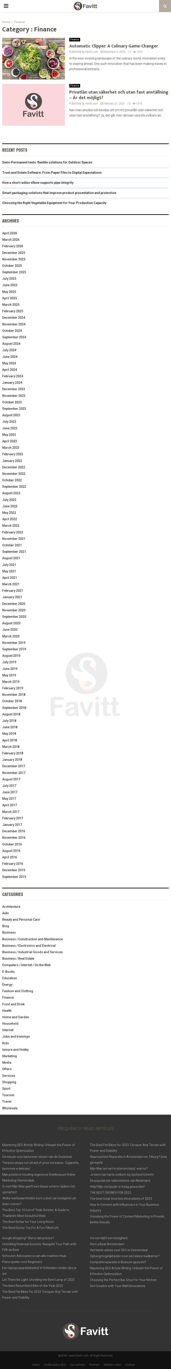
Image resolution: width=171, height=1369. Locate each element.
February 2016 (12, 863)
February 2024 (12, 376)
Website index (112, 1364)
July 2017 (9, 786)
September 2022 (14, 486)
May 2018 (9, 733)
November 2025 (13, 259)
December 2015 (13, 870)
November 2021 (13, 539)
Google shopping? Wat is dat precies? (28, 1238)
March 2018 (10, 747)
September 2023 (14, 408)
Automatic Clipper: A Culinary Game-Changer (113, 46)
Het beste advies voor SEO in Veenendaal (119, 1250)
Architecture (11, 906)
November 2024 (13, 324)
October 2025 (12, 265)
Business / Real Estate (18, 958)
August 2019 (11, 655)
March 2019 (10, 681)
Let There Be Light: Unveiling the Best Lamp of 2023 (38, 1279)
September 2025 (14, 272)
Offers (7, 1069)
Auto (5, 913)
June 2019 (9, 669)
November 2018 (13, 694)
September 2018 (14, 708)
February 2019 (12, 688)
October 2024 (12, 331)
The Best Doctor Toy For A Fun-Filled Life (30, 1228)
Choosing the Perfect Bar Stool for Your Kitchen (123, 1280)
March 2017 (10, 812)
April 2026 (9, 233)
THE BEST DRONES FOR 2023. (111, 1192)
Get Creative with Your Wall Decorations (117, 1286)
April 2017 (9, 805)
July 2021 (9, 565)
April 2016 (9, 857)
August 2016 (11, 851)
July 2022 (9, 500)
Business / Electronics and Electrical (29, 945)
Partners (94, 1364)
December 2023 (13, 389)
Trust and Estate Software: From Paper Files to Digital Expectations (52, 172)
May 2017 (9, 798)
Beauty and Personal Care (21, 919)
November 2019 (13, 643)
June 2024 (9, 357)
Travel (6, 1101)
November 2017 (13, 773)
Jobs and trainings (16, 1036)
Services (8, 1075)
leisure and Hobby (15, 1049)
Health (7, 1010)
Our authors (77, 1364)
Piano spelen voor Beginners (22, 1262)
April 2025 (9, 298)
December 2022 (13, 467)
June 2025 (9, 285)
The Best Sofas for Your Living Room (28, 1222)
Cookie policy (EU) (55, 1364)
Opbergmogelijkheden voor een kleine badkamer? (125, 1256)
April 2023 (9, 441)
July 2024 (9, 350)
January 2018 (12, 759)
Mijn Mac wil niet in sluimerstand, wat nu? (119, 1168)
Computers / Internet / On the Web (26, 965)
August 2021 (11, 558)
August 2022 (11, 493)
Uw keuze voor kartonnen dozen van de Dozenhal (37, 1157)
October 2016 (12, 844)
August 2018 (11, 714)
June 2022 (9, 506)
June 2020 (9, 629)
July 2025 (9, 278)
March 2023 (10, 447)
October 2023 (12, 402)
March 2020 (10, 636)
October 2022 (12, 480)
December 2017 (13, 766)
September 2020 (14, 616)
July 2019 (9, 662)
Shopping (9, 1082)
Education (9, 978)
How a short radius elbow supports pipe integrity (37, 182)
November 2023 (13, 396)
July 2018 (9, 720)
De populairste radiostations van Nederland (120, 1180)
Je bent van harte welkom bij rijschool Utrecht (122, 1174)
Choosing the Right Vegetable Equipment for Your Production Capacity (54, 203)
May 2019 (9, 675)
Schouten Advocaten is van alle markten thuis (34, 1256)
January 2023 (12, 461)
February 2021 (12, 590)
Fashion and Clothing (17, 991)
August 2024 (11, 343)
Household (10, 1023)
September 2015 (14, 877)
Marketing (9, 1056)
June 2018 (9, 727)
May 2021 (9, 571)
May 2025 (9, 292)
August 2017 (11, 779)
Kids (5, 1043)
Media (6, 1062)
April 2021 (9, 577)
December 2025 (13, 253)
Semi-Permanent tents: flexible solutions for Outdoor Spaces (47, 162)
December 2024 (13, 317)
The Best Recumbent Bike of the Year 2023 (32, 1285)
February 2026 (12, 246)
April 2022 (9, 519)
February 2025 (12, 311)
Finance (74, 39)
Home (36, 1364)
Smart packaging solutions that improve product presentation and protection (59, 193)
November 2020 (13, 610)
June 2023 (9, 428)
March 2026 (10, 239)
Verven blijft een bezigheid (108, 1238)
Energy (7, 984)
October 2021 (12, 545)
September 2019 (14, 649)
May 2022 (9, 512)
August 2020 (11, 623)
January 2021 (12, 597)
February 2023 (12, 454)
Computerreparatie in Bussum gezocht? (118, 1262)
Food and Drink (13, 1004)
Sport (6, 1088)
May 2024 (9, 363)
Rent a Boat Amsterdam (107, 1244)
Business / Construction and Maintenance (32, 939)
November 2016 (13, 837)
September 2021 (14, 551)
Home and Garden (15, 1017)
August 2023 (11, 415)
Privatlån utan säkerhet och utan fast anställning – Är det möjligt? (118, 95)
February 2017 (12, 818)
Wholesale (10, 1108)
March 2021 (10, 584)
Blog (5, 926)
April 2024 (9, 369)
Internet (7, 1030)
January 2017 (12, 824)
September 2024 (14, 337)
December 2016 (13, 831)
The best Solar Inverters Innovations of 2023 (121, 1198)
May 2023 (9, 435)
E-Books (8, 971)
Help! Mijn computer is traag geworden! (117, 1186)
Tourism (8, 1095)
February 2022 (12, 532)
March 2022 (10, 525)
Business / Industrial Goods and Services (32, 952)
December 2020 (13, 604)
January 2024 (12, 382)
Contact (130, 1364)
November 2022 (13, 473)
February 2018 (12, 753)
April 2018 (9, 740)
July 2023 (9, 421)
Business (9, 932)
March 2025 (10, 304)
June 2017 (9, 792)
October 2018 (12, 701)
